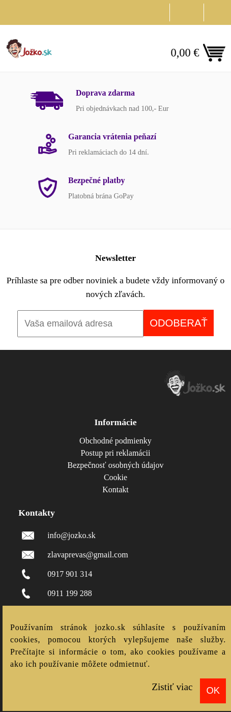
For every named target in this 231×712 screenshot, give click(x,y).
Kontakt (115, 489)
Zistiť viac (172, 686)
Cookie (115, 477)
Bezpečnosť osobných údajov (115, 465)
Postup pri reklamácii (116, 453)
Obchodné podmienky (115, 440)
